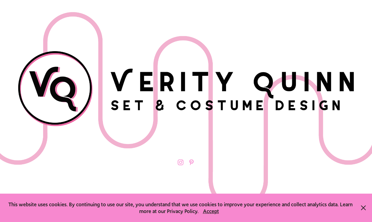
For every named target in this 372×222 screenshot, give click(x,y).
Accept (211, 211)
